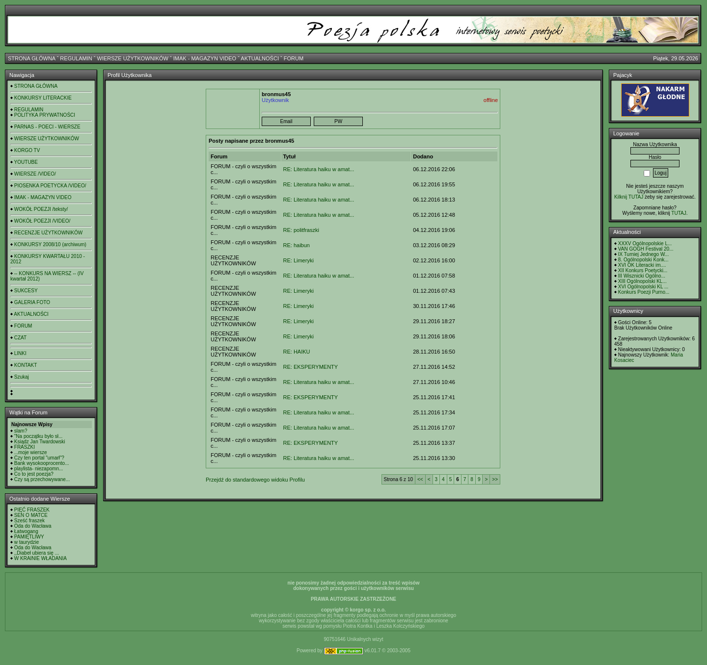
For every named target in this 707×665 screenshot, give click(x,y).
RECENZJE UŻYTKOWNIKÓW (48, 232)
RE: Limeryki (298, 260)
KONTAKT (25, 365)
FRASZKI (24, 447)
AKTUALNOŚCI (260, 58)
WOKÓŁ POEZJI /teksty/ (41, 209)
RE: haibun (296, 245)
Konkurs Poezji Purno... (644, 292)
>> (495, 479)
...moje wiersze (30, 452)
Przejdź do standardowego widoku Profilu (255, 480)
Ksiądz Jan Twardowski (39, 441)
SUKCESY (26, 290)
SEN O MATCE (31, 515)
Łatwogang (26, 531)
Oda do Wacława (33, 526)
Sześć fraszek (29, 520)
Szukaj (21, 377)
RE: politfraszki (301, 230)
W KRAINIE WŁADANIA (40, 558)
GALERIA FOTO (32, 302)
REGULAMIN (76, 58)
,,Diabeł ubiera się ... (36, 553)
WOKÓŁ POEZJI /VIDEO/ (42, 221)
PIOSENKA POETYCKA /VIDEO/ (50, 185)
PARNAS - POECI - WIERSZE (47, 126)
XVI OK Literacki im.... (642, 265)
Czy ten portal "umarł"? (39, 457)
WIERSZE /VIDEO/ (35, 174)
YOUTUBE (26, 162)
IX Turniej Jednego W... (643, 254)
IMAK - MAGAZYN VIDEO (204, 58)
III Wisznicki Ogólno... (641, 276)
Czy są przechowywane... (42, 479)
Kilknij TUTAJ (628, 197)
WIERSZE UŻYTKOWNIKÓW (132, 58)
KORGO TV (27, 150)
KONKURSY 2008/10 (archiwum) (50, 244)
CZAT (20, 337)
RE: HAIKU (296, 352)
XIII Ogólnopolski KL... (642, 281)
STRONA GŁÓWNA (31, 58)
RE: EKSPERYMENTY (310, 367)
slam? (20, 431)
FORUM (293, 58)
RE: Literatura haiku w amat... (318, 169)
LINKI (20, 353)
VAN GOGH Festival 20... (646, 249)
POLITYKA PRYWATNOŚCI (44, 115)
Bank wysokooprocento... (41, 463)
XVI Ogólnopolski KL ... (643, 286)
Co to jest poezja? (34, 474)
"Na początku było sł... (38, 436)
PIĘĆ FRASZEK (32, 509)
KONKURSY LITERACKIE (43, 98)
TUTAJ (678, 213)
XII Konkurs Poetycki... (643, 270)
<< (420, 479)
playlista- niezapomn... (38, 468)
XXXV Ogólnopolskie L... (645, 243)
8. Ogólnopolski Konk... (643, 259)
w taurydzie (26, 542)
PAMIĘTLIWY (29, 536)
